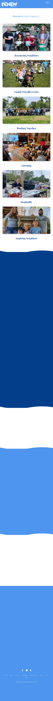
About (11, 675)
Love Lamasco (33, 675)
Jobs (26, 677)
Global (41, 675)
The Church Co (26, 686)
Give (46, 675)
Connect (17, 675)
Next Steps (24, 675)
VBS (6, 675)
